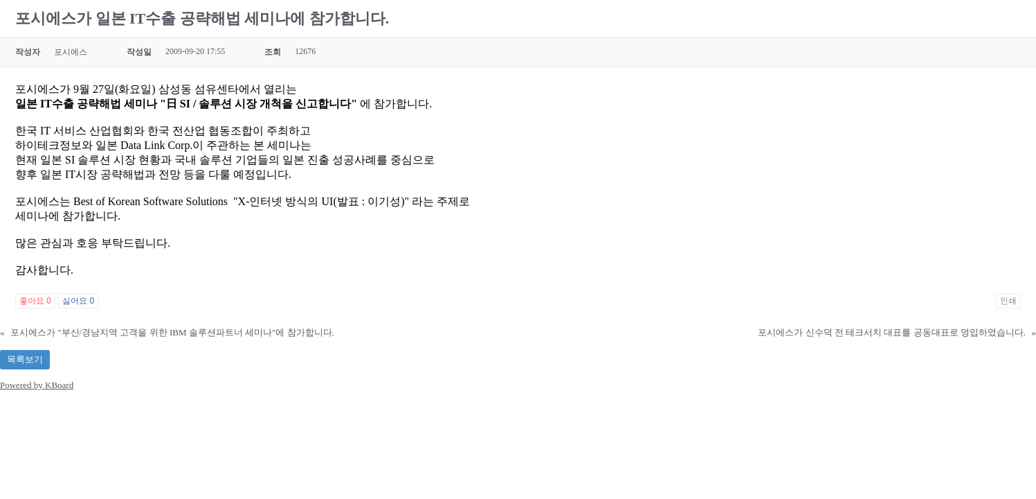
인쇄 (1008, 301)
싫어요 (78, 301)
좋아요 (35, 301)
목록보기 (25, 359)
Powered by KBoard (36, 385)
